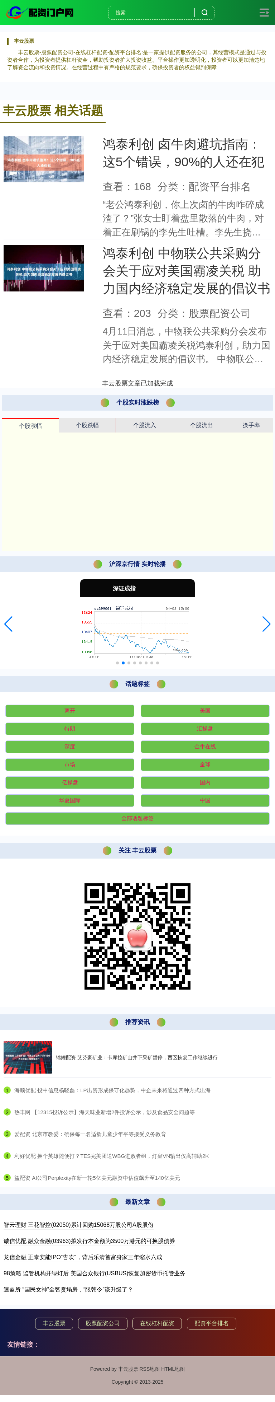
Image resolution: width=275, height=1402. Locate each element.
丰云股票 (54, 1323)
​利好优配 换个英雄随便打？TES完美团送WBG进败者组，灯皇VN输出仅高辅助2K (111, 1156)
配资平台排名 (211, 1323)
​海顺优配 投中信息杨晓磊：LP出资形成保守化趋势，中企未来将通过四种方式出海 (112, 1090)
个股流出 (201, 425)
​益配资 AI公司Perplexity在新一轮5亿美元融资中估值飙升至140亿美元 (97, 1178)
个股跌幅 (87, 425)
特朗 (69, 728)
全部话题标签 (137, 818)
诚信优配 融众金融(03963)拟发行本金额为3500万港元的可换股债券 (89, 1241)
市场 (69, 764)
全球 (205, 764)
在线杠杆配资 (157, 1323)
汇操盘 (205, 728)
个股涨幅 (30, 426)
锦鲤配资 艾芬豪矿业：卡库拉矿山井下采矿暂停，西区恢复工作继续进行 (137, 1057)
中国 (205, 800)
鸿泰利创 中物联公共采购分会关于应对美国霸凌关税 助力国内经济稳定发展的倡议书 (186, 271)
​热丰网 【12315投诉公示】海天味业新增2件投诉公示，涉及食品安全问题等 (104, 1112)
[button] (8, 624)
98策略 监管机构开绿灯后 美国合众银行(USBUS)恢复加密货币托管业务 (94, 1273)
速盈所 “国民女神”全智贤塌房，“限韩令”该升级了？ (68, 1289)
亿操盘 (70, 782)
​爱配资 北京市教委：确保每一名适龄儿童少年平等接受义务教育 (90, 1134)
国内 (205, 782)
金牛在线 (205, 746)
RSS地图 (149, 1369)
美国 (205, 710)
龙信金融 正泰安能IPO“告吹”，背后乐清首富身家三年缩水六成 (83, 1257)
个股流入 (144, 425)
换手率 (251, 425)
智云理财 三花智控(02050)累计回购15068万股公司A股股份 (79, 1225)
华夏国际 (70, 800)
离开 (69, 710)
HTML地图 (173, 1369)
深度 (69, 746)
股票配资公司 (103, 1323)
